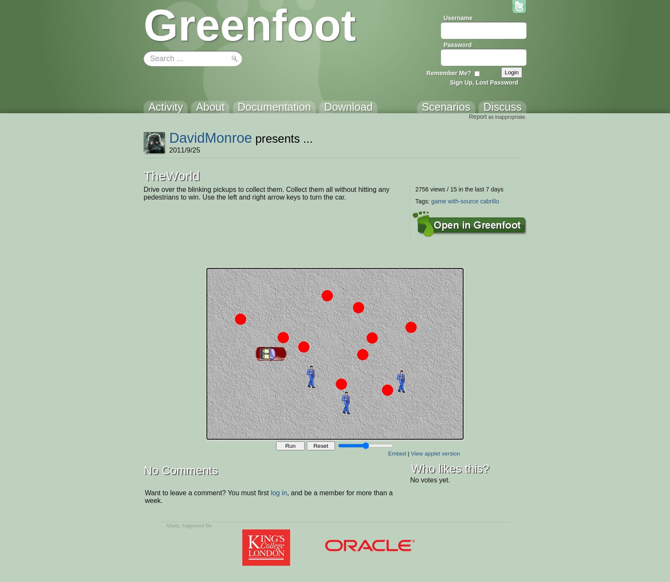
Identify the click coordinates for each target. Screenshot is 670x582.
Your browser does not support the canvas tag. (335, 353)
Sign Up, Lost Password (484, 82)
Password (458, 44)
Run (290, 446)
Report (478, 116)
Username (458, 18)
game (438, 201)
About (172, 526)
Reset (320, 446)
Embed (397, 453)
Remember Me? (448, 73)
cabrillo (489, 201)
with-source (463, 201)
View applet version (435, 453)
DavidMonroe (210, 138)
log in (279, 493)
